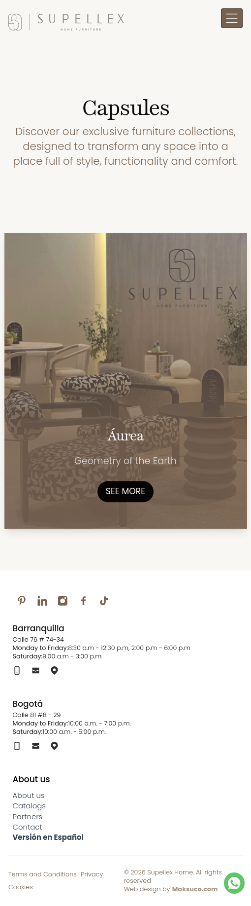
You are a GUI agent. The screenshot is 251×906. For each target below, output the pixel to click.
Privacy (92, 874)
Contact (27, 827)
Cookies (20, 887)
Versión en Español (48, 837)
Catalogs (29, 805)
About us (29, 795)
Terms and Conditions (42, 874)
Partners (28, 816)
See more (125, 491)
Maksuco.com (195, 889)
